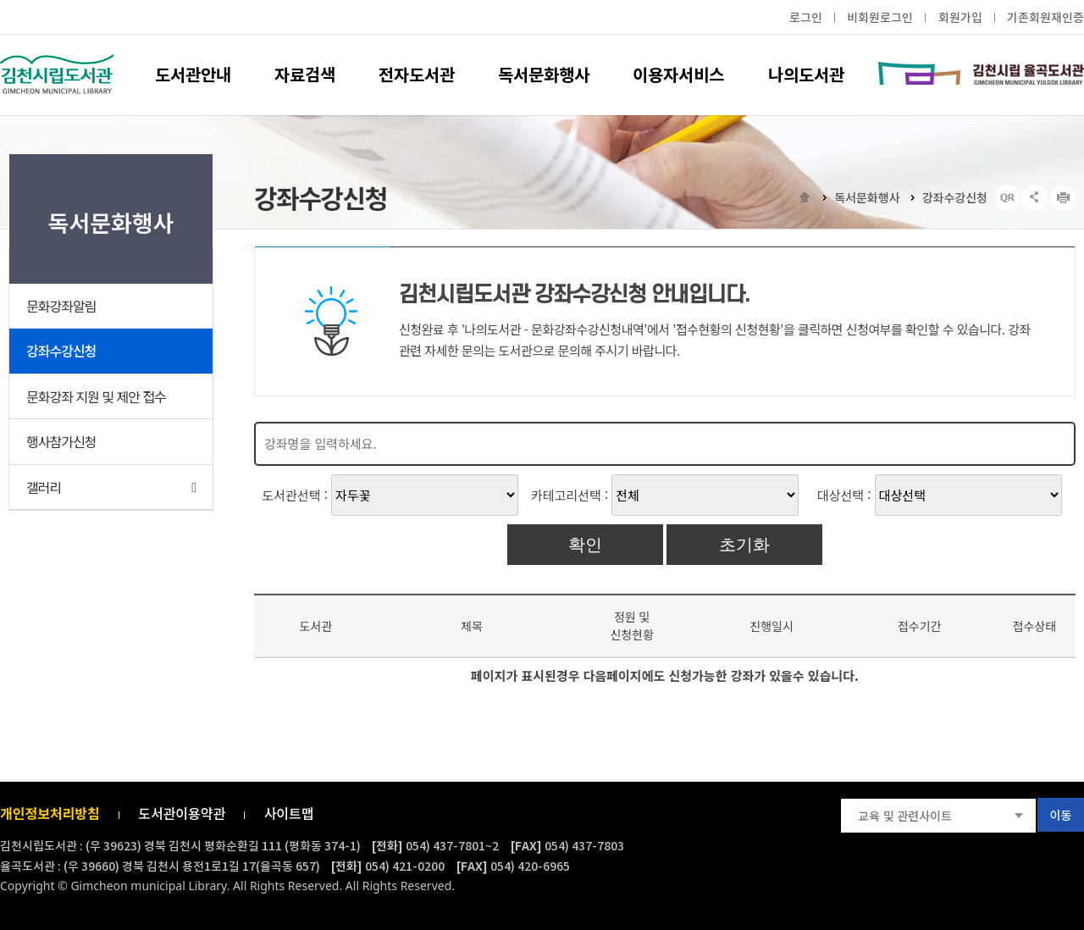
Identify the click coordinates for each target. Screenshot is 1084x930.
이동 (1061, 814)
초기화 (744, 544)
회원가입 (960, 17)
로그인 (805, 17)
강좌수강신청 (954, 197)
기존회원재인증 (1045, 17)
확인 (585, 544)
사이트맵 (289, 813)
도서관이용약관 (181, 813)
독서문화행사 (866, 197)
